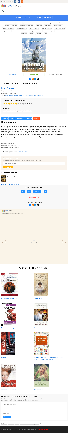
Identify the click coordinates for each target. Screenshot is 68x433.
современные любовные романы (14, 95)
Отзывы (29, 17)
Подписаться (7, 167)
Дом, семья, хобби (55, 23)
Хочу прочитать (19, 118)
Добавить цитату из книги (55, 74)
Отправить (7, 417)
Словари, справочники (35, 31)
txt (29, 191)
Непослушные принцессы (8, 389)
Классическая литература (26, 25)
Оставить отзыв (34, 74)
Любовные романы (21, 28)
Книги (20, 17)
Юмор (45, 33)
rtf (45, 191)
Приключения (7, 31)
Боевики (19, 23)
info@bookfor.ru (31, 429)
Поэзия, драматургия (59, 28)
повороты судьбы (15, 111)
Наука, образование (34, 28)
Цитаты (39, 17)
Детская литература (43, 23)
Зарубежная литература (11, 25)
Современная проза (48, 31)
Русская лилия (38, 298)
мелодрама (6, 111)
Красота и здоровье (58, 25)
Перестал (29, 118)
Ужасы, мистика (60, 31)
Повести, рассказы (47, 28)
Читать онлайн (12, 74)
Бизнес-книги (11, 23)
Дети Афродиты (38, 389)
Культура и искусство (8, 28)
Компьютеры (47, 25)
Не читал (36, 118)
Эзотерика (39, 33)
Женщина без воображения (9, 298)
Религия (25, 31)
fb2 (23, 191)
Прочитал (5, 118)
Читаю (11, 118)
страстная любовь (26, 111)
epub (37, 191)
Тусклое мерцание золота (11, 176)
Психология (39, 25)
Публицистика (16, 31)
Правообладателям (43, 429)
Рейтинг (48, 17)
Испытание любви (39, 328)
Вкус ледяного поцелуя (8, 328)
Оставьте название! (23, 151)
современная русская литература (35, 95)
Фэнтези (31, 33)
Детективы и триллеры (29, 23)
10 (25, 103)
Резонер (3, 357)
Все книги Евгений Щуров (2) (10, 184)
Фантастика (24, 33)
